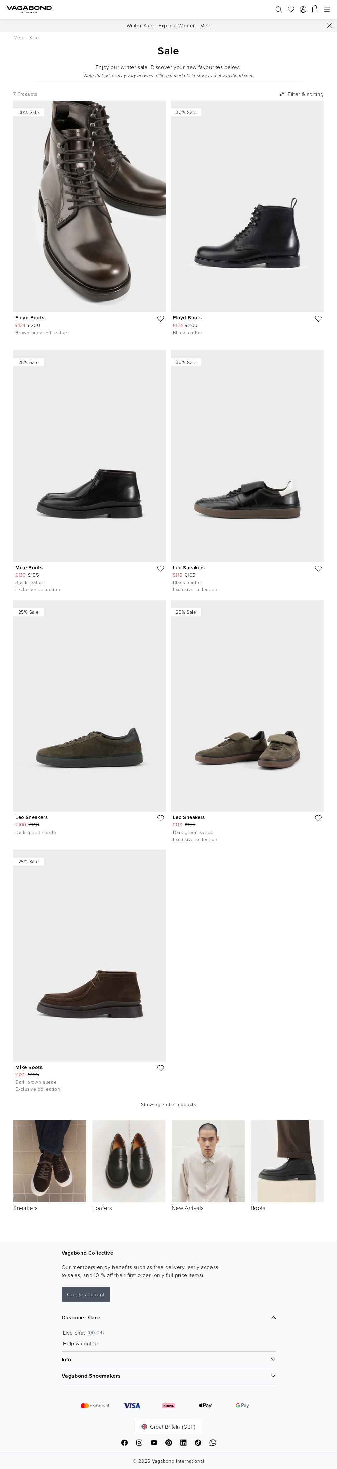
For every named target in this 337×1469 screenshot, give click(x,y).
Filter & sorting (301, 94)
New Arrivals (188, 1208)
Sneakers (25, 1208)
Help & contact (81, 1343)
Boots (258, 1208)
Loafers (102, 1208)
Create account (86, 1294)
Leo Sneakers (189, 567)
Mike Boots (29, 567)
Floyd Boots (29, 317)
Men (205, 25)
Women (187, 25)
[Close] (329, 25)
